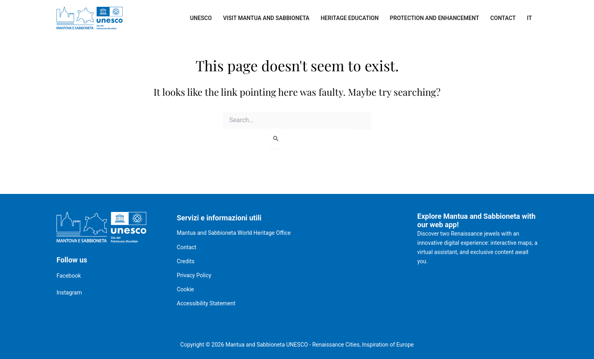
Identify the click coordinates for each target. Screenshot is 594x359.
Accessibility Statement (206, 303)
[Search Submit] (276, 138)
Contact (502, 18)
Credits (185, 261)
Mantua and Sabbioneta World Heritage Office (234, 233)
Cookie (185, 289)
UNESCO (201, 18)
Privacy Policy (194, 275)
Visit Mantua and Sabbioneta (266, 18)
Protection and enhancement (434, 18)
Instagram (69, 292)
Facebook (69, 275)
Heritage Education (350, 18)
